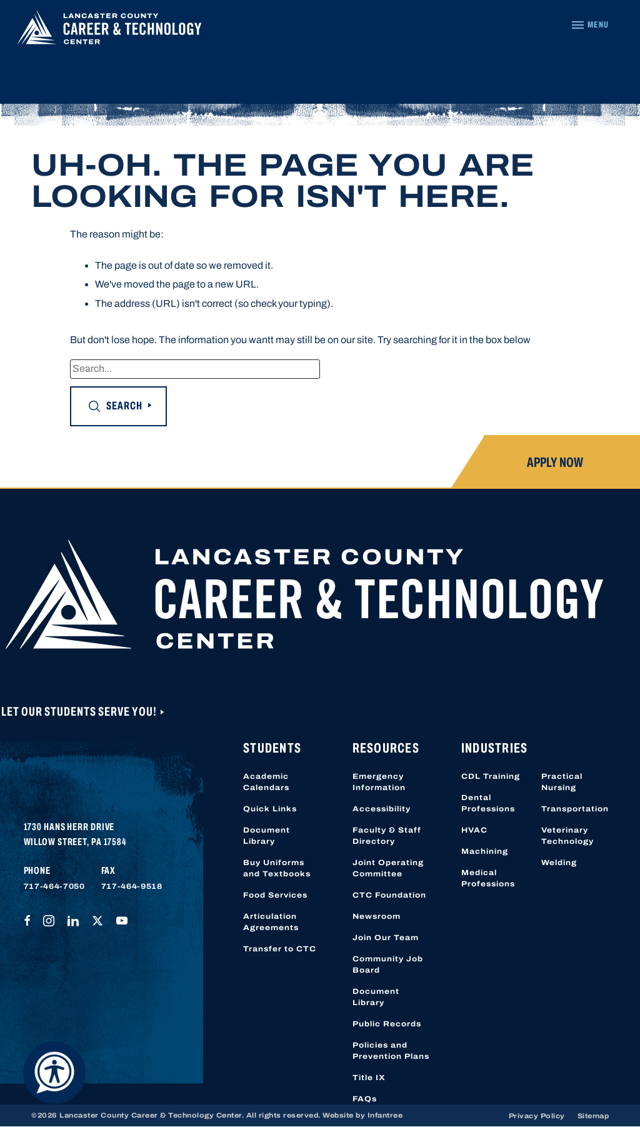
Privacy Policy (537, 1115)
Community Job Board (387, 964)
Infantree (385, 1115)
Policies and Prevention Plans (390, 1051)
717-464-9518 (131, 886)
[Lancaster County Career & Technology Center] (109, 31)
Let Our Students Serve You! (80, 711)
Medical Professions (488, 878)
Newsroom (376, 916)
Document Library (266, 836)
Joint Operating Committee (388, 868)
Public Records (386, 1023)
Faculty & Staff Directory (386, 836)
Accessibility (381, 808)
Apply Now (555, 462)
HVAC (474, 830)
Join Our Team (385, 937)
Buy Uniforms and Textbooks (277, 868)
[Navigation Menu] (590, 25)
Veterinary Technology (567, 836)
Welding (559, 862)
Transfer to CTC (279, 948)
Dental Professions (488, 803)
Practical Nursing (561, 782)
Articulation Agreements (271, 922)
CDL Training (490, 776)
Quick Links (270, 808)
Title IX (369, 1077)
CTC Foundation (389, 895)
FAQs (364, 1098)
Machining (484, 851)
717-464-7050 (54, 886)
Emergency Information (379, 782)
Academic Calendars (266, 782)
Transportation (575, 808)
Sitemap (593, 1115)
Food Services (275, 895)
